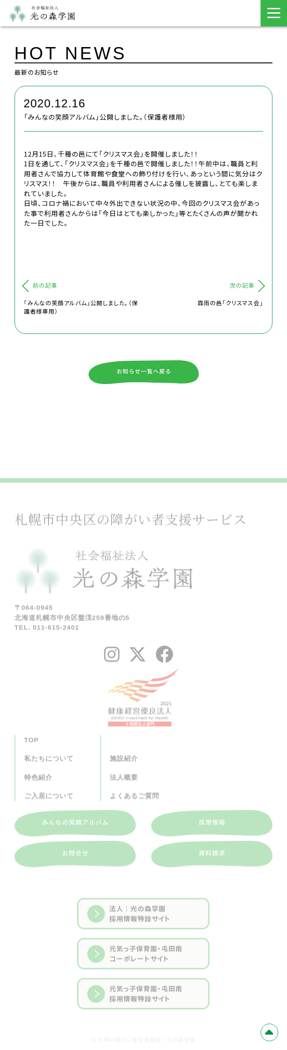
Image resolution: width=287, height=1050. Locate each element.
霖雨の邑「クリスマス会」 (230, 303)
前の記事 (45, 285)
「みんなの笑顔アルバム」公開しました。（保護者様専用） (81, 307)
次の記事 (242, 285)
